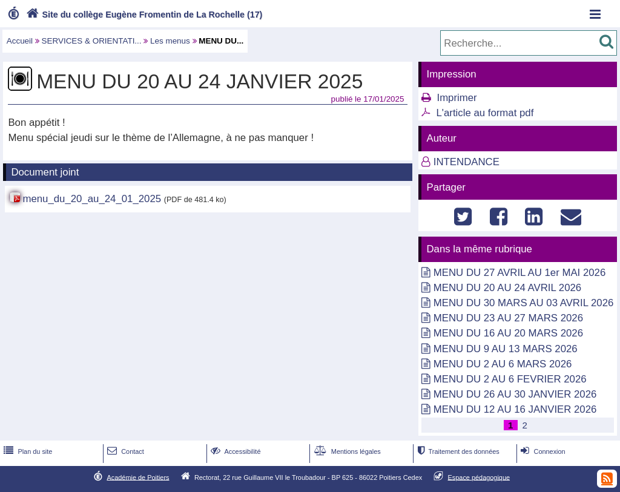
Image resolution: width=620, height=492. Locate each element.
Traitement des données (457, 451)
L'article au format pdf (484, 113)
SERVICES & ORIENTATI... (92, 40)
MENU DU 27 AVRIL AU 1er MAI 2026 (519, 272)
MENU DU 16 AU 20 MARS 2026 (508, 333)
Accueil (20, 40)
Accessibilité (234, 451)
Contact (124, 451)
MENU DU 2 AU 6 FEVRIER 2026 (510, 379)
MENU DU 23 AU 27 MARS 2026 (508, 318)
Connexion (541, 451)
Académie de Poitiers (138, 477)
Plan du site (26, 451)
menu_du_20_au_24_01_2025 (91, 199)
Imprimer (457, 97)
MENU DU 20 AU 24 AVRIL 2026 (507, 288)
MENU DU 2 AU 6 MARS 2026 (503, 364)
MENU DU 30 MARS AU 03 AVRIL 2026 (524, 303)
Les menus (170, 40)
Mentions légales (346, 451)
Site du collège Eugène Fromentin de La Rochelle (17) (143, 14)
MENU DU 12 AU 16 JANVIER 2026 (515, 409)
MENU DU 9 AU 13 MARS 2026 (506, 349)
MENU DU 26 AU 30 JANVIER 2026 (515, 394)
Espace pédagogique (479, 477)
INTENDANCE (467, 162)
